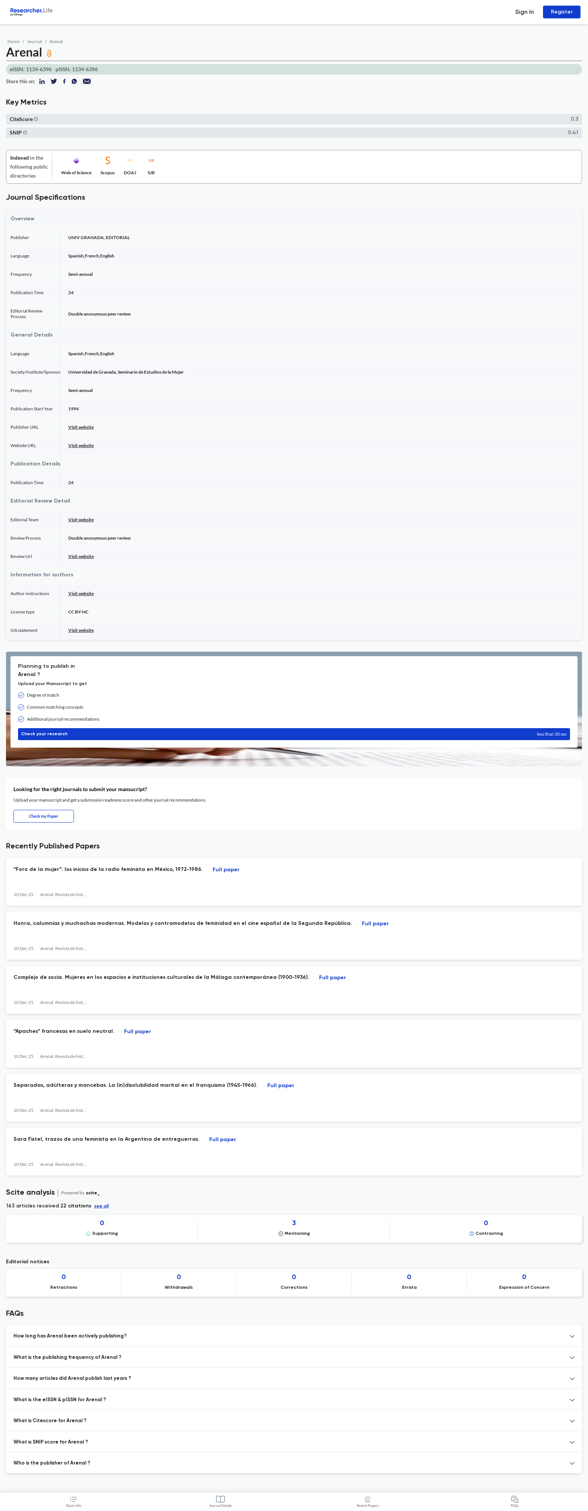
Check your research (294, 734)
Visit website (81, 427)
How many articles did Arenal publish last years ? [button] (72, 1378)
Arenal (56, 41)
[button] (36, 119)
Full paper (226, 869)
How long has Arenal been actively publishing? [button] (70, 1336)
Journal (34, 41)
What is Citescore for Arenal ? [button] (50, 1420)
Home (14, 41)
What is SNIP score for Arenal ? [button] (51, 1442)
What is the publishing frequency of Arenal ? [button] (68, 1357)
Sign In (524, 11)
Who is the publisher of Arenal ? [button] (52, 1463)
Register (562, 12)
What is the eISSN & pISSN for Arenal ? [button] (60, 1399)
